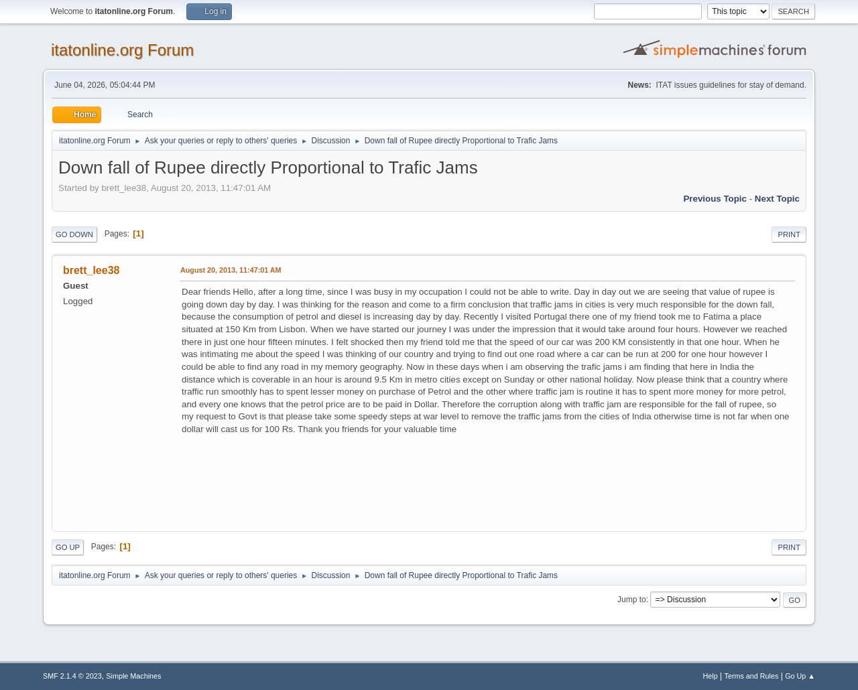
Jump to (631, 599)
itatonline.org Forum (122, 50)
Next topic (777, 199)
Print (789, 234)
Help (710, 676)
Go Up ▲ (800, 676)
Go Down (74, 234)
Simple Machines (133, 676)
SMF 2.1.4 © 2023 (72, 676)
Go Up (68, 547)
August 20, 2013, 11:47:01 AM (231, 270)
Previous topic (715, 199)
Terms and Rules (752, 676)
